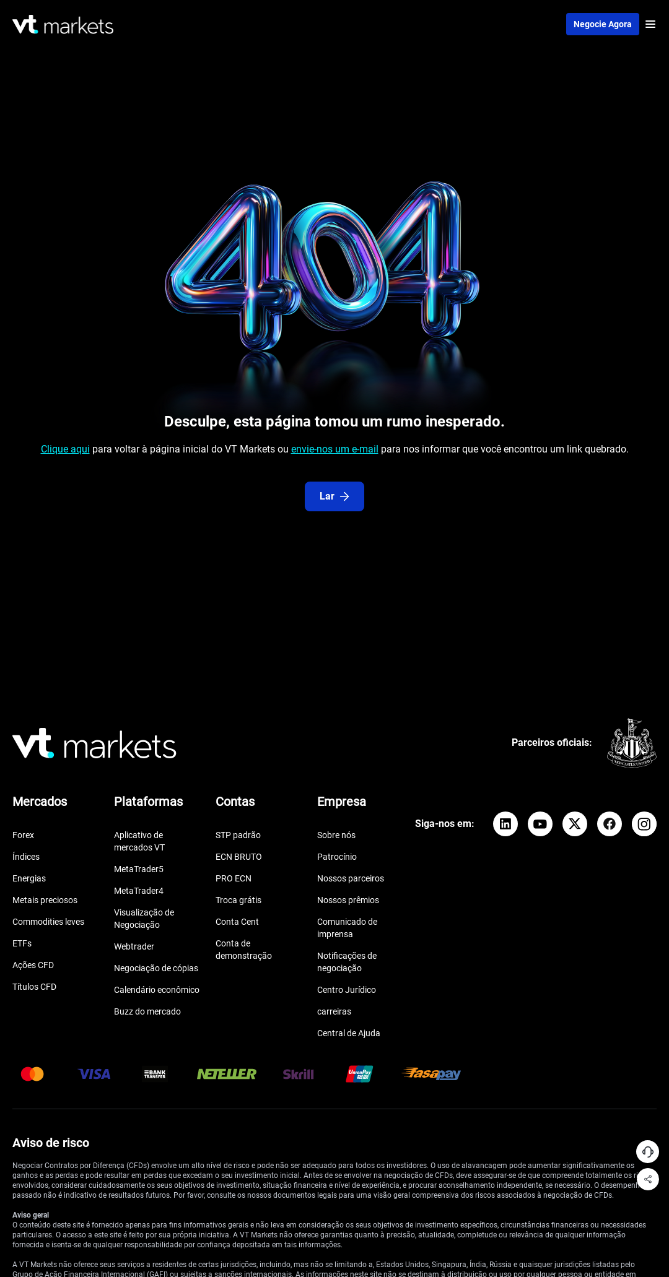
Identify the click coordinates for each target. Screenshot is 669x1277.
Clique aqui (65, 449)
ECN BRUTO (239, 857)
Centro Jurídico (346, 990)
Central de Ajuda (348, 1033)
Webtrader (134, 946)
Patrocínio (337, 857)
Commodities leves (48, 922)
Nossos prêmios (348, 900)
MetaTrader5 (139, 869)
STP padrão (238, 835)
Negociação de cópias (156, 968)
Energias (29, 878)
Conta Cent (237, 922)
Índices (26, 857)
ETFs (22, 943)
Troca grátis (238, 900)
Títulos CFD (34, 987)
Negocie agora (603, 24)
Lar (334, 496)
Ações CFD (33, 965)
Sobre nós (336, 835)
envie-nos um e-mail (334, 449)
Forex (23, 835)
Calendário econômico (156, 990)
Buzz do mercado (147, 1011)
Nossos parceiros (350, 878)
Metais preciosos (44, 900)
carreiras (334, 1011)
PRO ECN (233, 878)
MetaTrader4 (139, 891)
